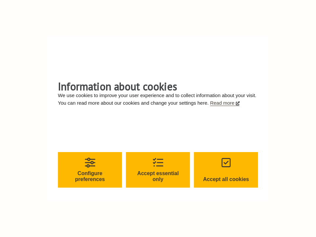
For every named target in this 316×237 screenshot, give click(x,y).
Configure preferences (90, 169)
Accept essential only (158, 169)
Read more (223, 103)
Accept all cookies (226, 169)
